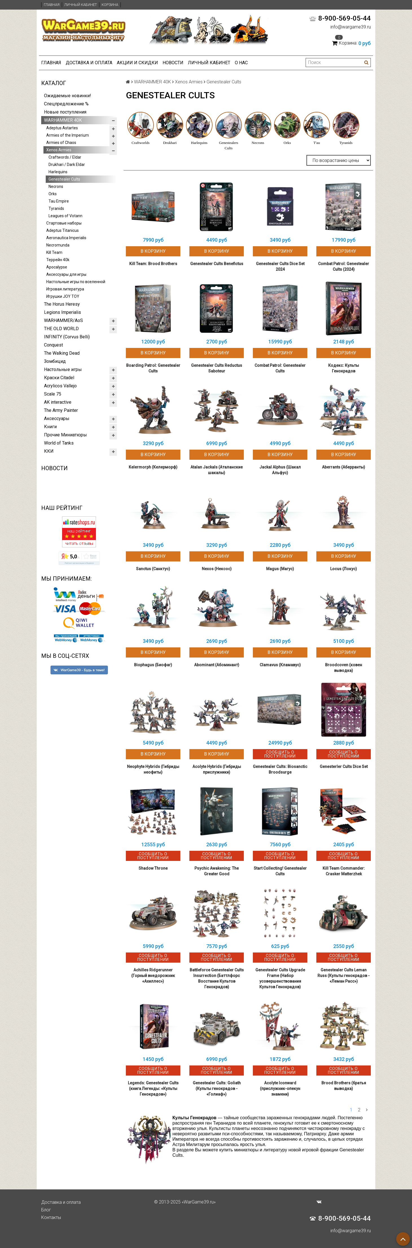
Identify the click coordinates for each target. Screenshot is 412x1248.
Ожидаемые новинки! (67, 95)
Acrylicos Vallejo (60, 385)
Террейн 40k (57, 259)
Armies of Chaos (61, 142)
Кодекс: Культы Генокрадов (343, 368)
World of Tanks (59, 443)
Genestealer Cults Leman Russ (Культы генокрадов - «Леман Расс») (343, 975)
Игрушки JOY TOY (62, 296)
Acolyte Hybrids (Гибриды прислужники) (216, 769)
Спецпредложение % (66, 103)
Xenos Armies (58, 150)
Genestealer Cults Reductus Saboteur (216, 368)
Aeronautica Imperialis (66, 238)
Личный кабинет (80, 5)
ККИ (49, 451)
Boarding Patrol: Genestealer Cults (153, 368)
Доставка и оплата (89, 62)
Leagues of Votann (65, 216)
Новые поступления (65, 112)
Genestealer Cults (64, 179)
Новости (173, 62)
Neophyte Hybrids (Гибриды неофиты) (153, 769)
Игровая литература (65, 289)
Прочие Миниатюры (65, 435)
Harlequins (58, 172)
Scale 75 (52, 394)
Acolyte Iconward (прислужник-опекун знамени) (280, 1088)
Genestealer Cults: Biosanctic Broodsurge (280, 769)
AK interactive (57, 402)
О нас (241, 62)
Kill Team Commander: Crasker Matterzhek (344, 871)
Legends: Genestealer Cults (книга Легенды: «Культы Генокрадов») (153, 1088)
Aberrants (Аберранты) (343, 467)
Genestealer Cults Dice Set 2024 (280, 266)
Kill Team (54, 252)
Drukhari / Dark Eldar (67, 164)
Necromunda (57, 245)
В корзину (153, 251)
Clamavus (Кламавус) (280, 665)
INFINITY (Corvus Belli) (67, 336)
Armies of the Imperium (67, 135)
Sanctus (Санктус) (153, 569)
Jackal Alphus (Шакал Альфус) (280, 470)
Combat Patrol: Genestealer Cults (280, 368)
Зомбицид (55, 361)
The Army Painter (61, 410)
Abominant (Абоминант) (216, 665)
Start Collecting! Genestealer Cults (280, 871)
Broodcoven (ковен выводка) (343, 668)
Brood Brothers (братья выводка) (343, 1086)
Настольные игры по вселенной (75, 281)
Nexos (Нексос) (217, 569)
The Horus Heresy (62, 304)
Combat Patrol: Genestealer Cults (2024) (343, 266)
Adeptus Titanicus (62, 230)
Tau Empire (59, 201)
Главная (52, 5)
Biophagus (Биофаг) (153, 665)
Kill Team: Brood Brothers (153, 263)
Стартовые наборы (64, 223)
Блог (46, 1210)
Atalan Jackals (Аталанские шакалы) (216, 470)
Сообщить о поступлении (280, 754)
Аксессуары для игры (66, 274)
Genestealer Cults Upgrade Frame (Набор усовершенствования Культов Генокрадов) (280, 978)
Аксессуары (56, 418)
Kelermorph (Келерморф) (153, 467)
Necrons (56, 186)
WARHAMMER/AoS (63, 320)
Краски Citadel (59, 377)
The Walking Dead (62, 353)
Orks (53, 194)
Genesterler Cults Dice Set (344, 766)
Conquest (53, 345)
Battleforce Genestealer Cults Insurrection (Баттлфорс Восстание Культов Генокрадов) (217, 978)
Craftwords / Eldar (65, 157)
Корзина (110, 5)
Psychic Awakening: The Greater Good (216, 871)
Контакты (51, 1217)
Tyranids (56, 208)
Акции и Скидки (137, 62)
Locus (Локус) (343, 569)
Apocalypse (56, 267)
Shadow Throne (153, 868)
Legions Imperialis (62, 312)
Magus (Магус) (280, 569)
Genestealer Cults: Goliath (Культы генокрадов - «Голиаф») (217, 1088)
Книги (50, 426)
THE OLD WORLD (61, 328)
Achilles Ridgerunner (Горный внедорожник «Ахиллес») (153, 975)
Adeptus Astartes (62, 128)
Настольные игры (63, 369)
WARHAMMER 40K (63, 120)
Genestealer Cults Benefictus (216, 263)
